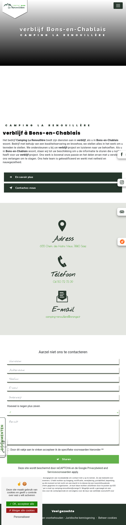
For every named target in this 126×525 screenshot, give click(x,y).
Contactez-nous (22, 188)
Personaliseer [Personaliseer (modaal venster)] (22, 516)
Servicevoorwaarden (59, 456)
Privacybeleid (95, 452)
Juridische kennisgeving (80, 517)
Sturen (66, 443)
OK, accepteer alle (22, 503)
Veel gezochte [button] (63, 511)
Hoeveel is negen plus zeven (23, 390)
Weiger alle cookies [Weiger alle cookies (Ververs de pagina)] (22, 510)
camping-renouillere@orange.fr (63, 300)
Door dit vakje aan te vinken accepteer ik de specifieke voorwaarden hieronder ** (57, 433)
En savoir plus (20, 177)
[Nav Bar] (118, 5)
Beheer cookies (107, 517)
